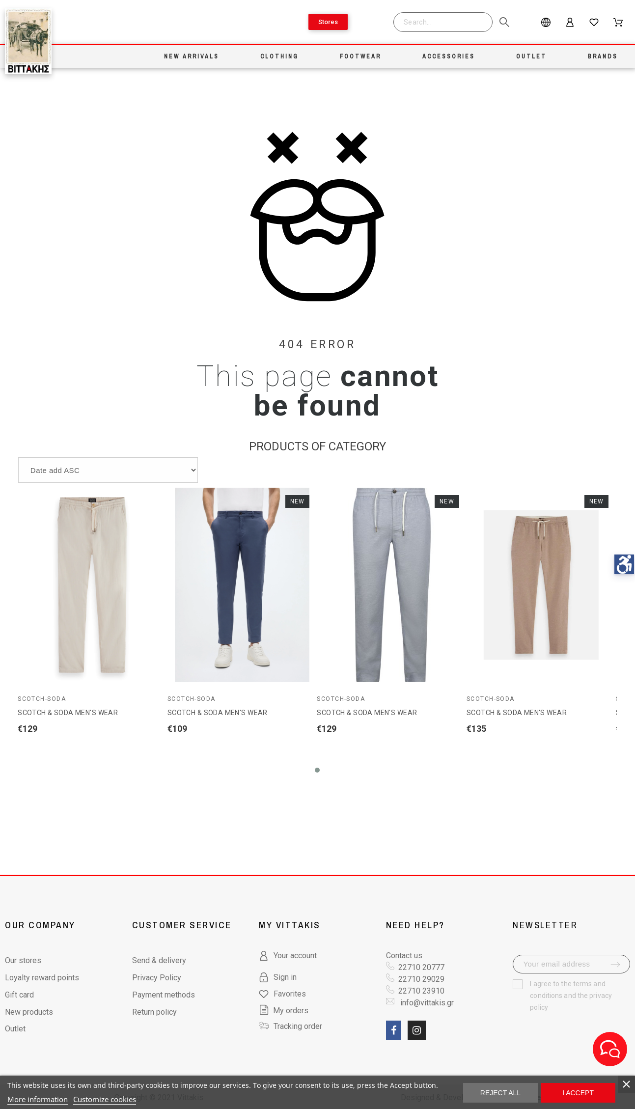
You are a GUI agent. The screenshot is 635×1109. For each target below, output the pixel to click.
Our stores (23, 960)
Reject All (500, 1093)
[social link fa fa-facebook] (393, 1030)
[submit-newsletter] (615, 965)
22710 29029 (421, 979)
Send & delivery (159, 960)
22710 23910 (421, 991)
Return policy (154, 1012)
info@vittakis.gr (426, 1002)
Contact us (404, 955)
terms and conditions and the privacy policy (571, 995)
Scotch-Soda (42, 698)
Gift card (19, 994)
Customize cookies (104, 1099)
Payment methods (163, 994)
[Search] (443, 22)
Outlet (15, 1028)
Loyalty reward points (42, 977)
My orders (283, 1010)
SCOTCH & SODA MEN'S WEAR (68, 713)
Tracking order (298, 1026)
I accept (578, 1093)
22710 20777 (421, 967)
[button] (317, 770)
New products (29, 1012)
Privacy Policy (156, 977)
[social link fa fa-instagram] (417, 1030)
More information (37, 1099)
